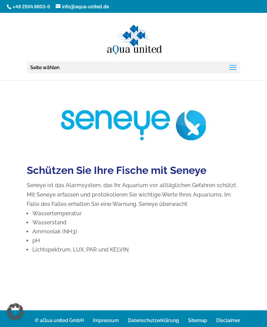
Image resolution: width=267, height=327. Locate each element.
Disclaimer (228, 320)
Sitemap (197, 320)
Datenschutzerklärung (153, 320)
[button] (15, 311)
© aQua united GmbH (59, 320)
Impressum (106, 320)
